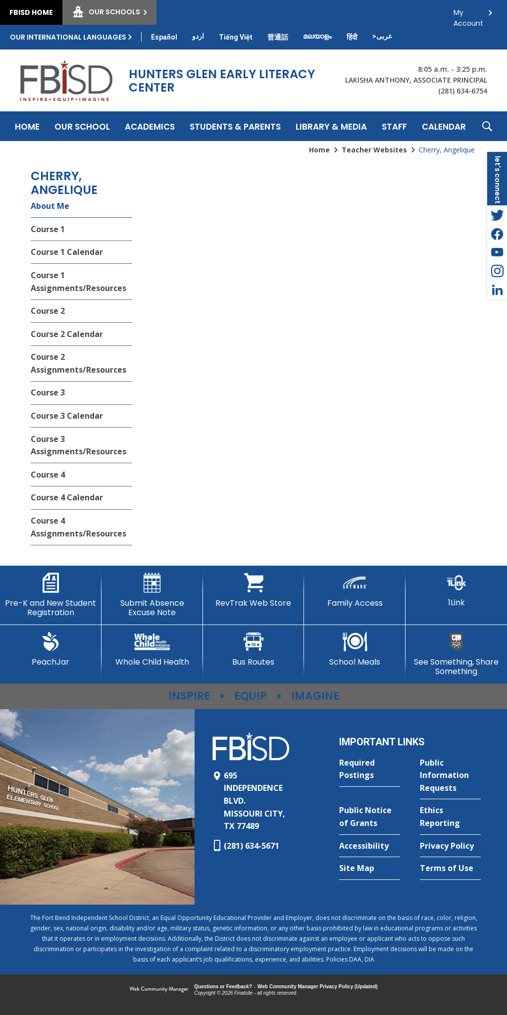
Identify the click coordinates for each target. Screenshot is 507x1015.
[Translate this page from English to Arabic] (382, 36)
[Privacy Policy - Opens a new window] (450, 846)
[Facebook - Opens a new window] (497, 233)
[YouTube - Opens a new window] (497, 252)
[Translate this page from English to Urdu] (198, 36)
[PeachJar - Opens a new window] (51, 649)
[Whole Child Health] (152, 649)
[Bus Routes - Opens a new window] (254, 649)
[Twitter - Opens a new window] (497, 215)
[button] (487, 126)
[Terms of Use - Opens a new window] (450, 868)
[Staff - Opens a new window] (394, 126)
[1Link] (456, 590)
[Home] (27, 126)
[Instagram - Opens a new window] (497, 271)
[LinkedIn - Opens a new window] (497, 290)
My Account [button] (468, 15)
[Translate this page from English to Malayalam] (317, 36)
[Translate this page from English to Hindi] (352, 37)
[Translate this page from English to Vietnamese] (235, 37)
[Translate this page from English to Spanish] (164, 37)
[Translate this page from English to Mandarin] (277, 37)
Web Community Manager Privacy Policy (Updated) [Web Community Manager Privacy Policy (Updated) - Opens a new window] (317, 986)
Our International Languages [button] (68, 37)
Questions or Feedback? (223, 986)
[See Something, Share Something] (456, 654)
